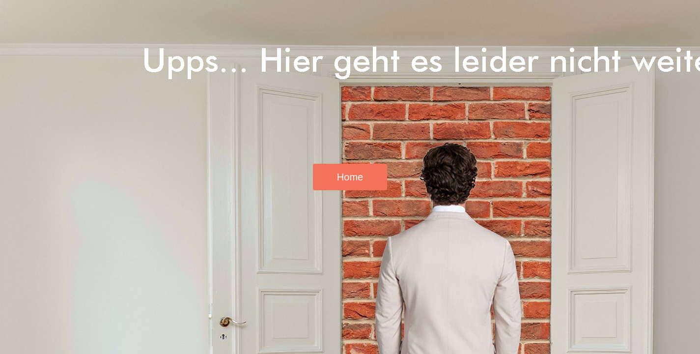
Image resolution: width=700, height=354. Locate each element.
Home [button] (350, 177)
